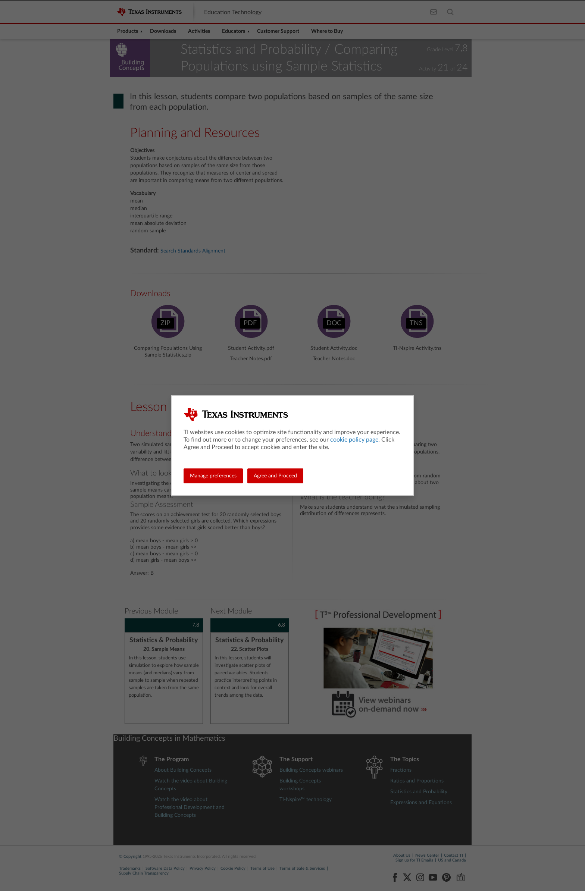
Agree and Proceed (275, 476)
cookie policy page (354, 440)
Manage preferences (213, 476)
